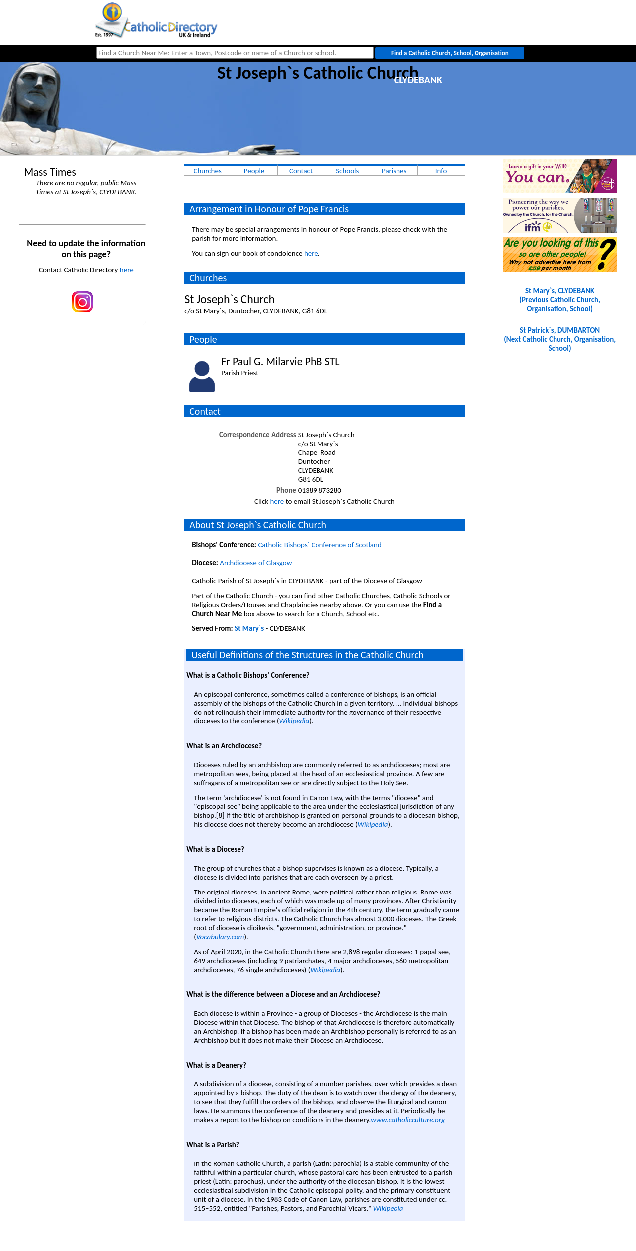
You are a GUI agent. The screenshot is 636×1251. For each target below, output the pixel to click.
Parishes (394, 170)
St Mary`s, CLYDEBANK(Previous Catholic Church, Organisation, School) (559, 299)
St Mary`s (249, 628)
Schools (347, 170)
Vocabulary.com (220, 936)
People (254, 170)
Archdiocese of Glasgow (256, 562)
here (127, 270)
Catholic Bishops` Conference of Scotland (319, 544)
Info (441, 170)
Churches (207, 170)
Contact (301, 170)
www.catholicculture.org (408, 1119)
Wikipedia (294, 720)
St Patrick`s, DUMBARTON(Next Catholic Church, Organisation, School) (560, 339)
